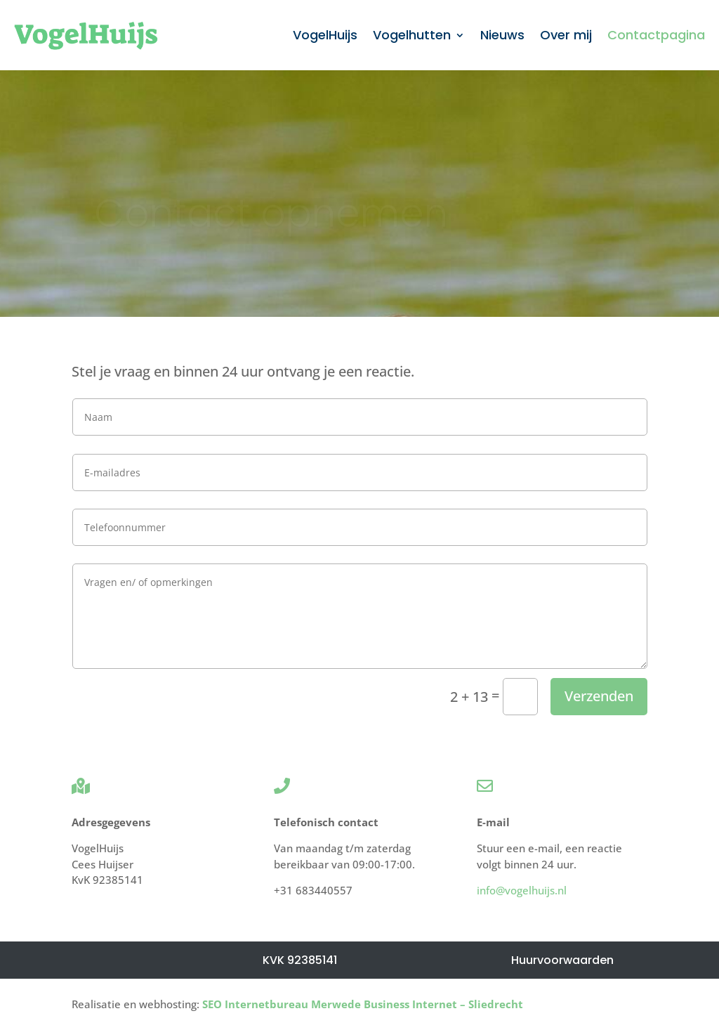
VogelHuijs (325, 35)
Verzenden (599, 695)
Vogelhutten (412, 35)
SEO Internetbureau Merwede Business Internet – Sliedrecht (362, 1004)
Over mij (566, 35)
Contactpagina (656, 35)
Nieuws (502, 35)
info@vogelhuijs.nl (522, 890)
